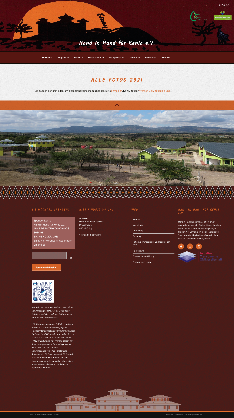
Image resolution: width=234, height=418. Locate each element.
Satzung (137, 236)
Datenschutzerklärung (143, 256)
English (224, 4)
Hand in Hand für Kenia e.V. (117, 43)
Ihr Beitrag (138, 230)
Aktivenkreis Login (142, 262)
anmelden (116, 90)
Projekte (63, 57)
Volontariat (150, 57)
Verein (78, 57)
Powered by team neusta (193, 414)
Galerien (134, 57)
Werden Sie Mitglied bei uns (154, 90)
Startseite (47, 57)
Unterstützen (96, 57)
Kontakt (166, 57)
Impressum (138, 250)
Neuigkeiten (116, 57)
